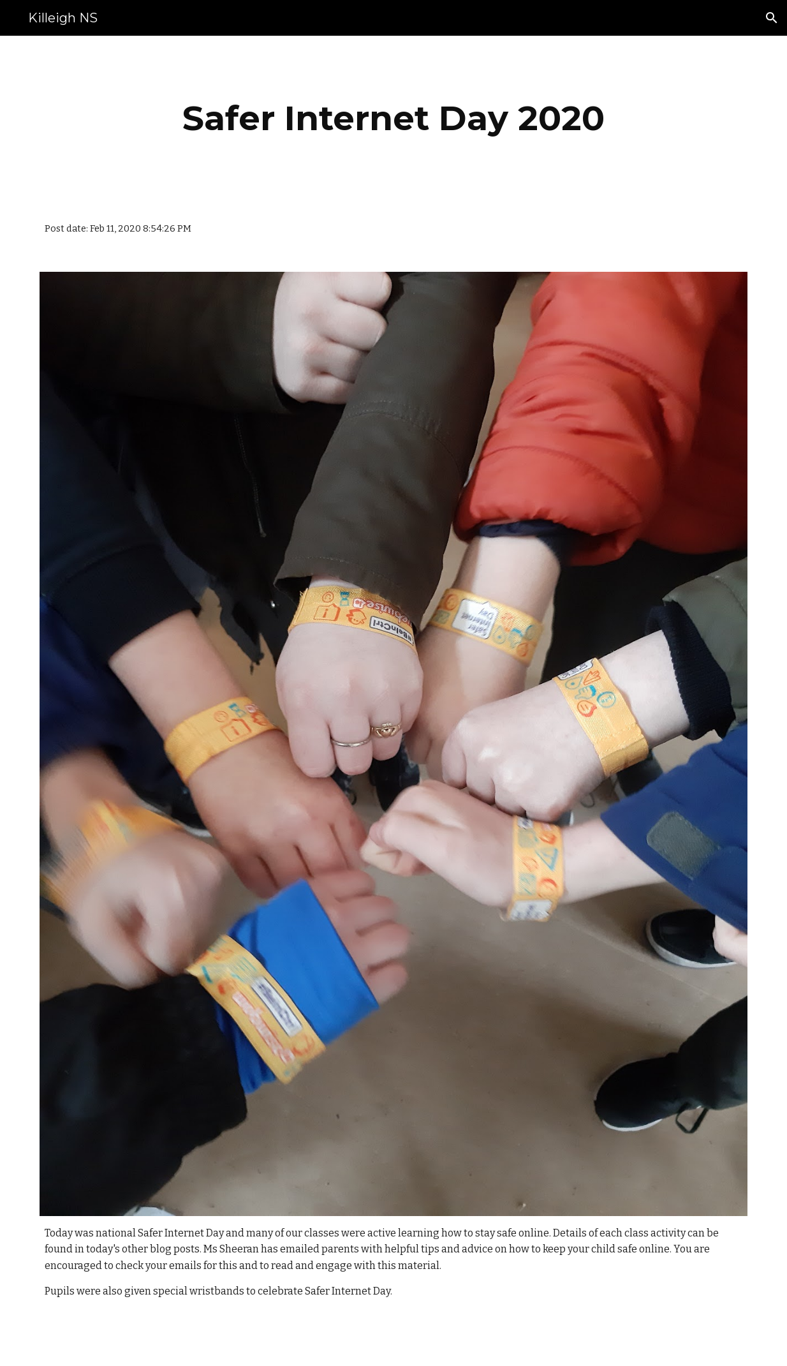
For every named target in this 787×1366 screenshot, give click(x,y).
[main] (393, 118)
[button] (771, 18)
